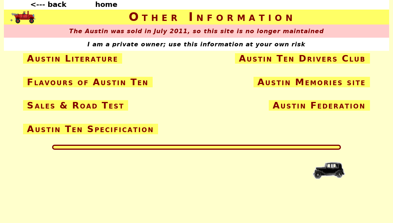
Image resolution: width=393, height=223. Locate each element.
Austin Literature (72, 58)
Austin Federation (319, 105)
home (106, 4)
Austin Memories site (312, 82)
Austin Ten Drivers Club (302, 58)
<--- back (48, 4)
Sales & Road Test (75, 105)
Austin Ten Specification (90, 129)
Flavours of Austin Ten (87, 82)
